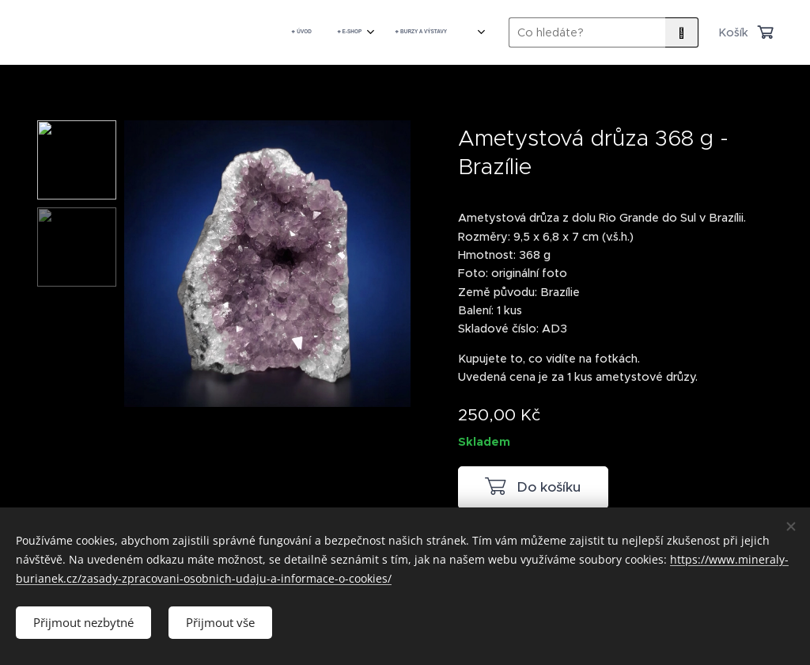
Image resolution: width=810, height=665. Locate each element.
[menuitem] (342, 32)
